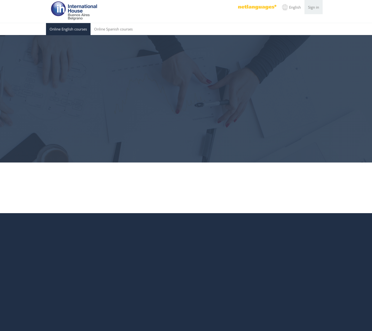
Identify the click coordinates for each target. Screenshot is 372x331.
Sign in (313, 7)
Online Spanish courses (113, 29)
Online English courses (68, 29)
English (295, 7)
